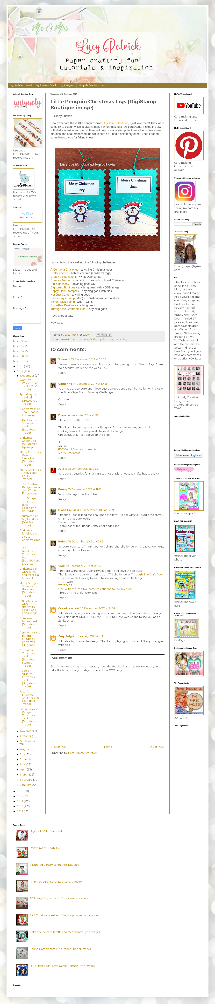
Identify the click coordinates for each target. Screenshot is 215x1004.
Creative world (68, 608)
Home (108, 746)
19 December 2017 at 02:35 (83, 565)
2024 (20, 345)
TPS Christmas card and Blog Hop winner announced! (65, 915)
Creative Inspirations (63, 276)
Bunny (62, 489)
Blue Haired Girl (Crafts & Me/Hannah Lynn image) (62, 965)
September (27, 741)
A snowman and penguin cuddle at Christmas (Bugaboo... (30, 639)
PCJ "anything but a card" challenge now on (59, 898)
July (23, 754)
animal (65, 339)
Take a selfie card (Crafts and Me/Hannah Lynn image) (65, 932)
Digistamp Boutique (62, 287)
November (27, 731)
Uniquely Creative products (92, 85)
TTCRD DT (65, 585)
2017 (20, 371)
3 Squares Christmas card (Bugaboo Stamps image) (27, 658)
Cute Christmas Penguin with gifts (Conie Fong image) (30, 489)
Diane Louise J (68, 510)
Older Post (157, 746)
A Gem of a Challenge (64, 269)
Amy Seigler (67, 636)
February (26, 779)
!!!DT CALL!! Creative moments (77, 449)
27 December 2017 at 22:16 (97, 608)
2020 (21, 356)
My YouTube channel (21, 85)
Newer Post (59, 746)
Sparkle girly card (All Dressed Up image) (28, 399)
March (24, 774)
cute (85, 339)
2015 (20, 796)
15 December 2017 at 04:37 (82, 468)
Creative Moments (62, 280)
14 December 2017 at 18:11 (83, 415)
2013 (20, 806)
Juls (61, 468)
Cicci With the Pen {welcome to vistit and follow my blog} (95, 589)
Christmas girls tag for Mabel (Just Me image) (30, 521)
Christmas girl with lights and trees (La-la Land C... (30, 573)
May (23, 764)
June (24, 759)
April (23, 769)
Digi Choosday (59, 284)
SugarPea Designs (62, 305)
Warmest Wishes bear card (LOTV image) (29, 384)
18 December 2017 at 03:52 (85, 541)
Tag (125, 339)
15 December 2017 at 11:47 (84, 489)
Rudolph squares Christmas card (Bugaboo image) (27, 678)
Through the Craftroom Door (68, 309)
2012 (20, 811)
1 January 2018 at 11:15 (90, 636)
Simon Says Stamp (62, 298)
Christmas (76, 339)
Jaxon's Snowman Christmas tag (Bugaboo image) (30, 698)
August (25, 749)
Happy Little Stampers (64, 291)
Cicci (61, 565)
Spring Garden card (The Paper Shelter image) (60, 949)
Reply (62, 372)
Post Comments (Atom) (83, 753)
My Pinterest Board (46, 85)
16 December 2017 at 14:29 (97, 510)
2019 (20, 361)
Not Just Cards (59, 294)
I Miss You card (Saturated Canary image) (56, 881)
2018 (20, 366)
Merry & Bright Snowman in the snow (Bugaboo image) (29, 589)
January (25, 784)
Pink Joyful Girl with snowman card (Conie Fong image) (29, 607)
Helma (62, 541)
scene (118, 339)
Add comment (62, 657)
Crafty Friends (59, 273)
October (26, 736)
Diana (62, 415)
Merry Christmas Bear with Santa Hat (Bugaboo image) (30, 458)
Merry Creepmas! (69, 453)
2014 (20, 801)
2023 (20, 350)
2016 (20, 791)
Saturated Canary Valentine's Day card (55, 864)
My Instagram (67, 85)
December (27, 375)
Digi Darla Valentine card (46, 831)
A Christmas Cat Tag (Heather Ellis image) (30, 412)
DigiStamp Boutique (101, 339)
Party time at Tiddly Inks (45, 848)
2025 (20, 340)
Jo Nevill (64, 359)
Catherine (65, 383)
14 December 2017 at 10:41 (90, 383)
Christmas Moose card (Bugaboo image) (28, 623)
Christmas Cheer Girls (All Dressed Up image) (28, 442)
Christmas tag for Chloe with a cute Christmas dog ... (30, 537)
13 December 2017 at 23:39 (88, 359)
